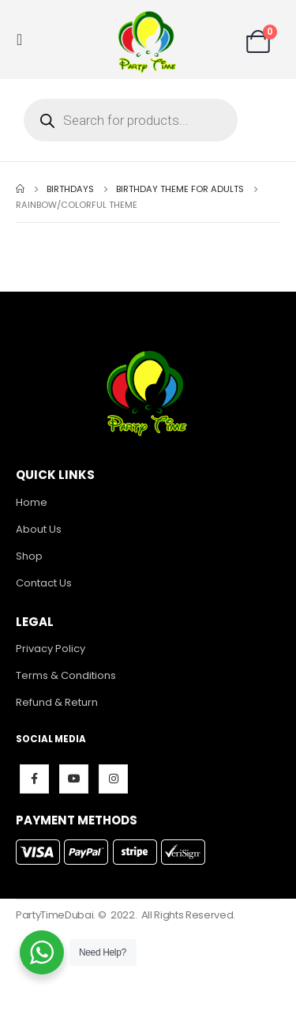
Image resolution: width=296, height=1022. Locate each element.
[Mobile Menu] (24, 39)
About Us (39, 529)
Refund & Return (57, 702)
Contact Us (44, 582)
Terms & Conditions (66, 675)
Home (31, 502)
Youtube (73, 779)
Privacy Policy (50, 648)
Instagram (113, 779)
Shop (29, 556)
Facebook (34, 779)
